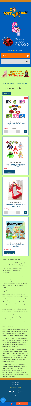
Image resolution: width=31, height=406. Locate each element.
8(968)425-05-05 (19, 41)
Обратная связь (14, 401)
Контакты (22, 401)
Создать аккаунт (18, 50)
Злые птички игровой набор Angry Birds (16, 245)
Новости (7, 401)
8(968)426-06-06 (19, 42)
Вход (10, 50)
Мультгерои (11, 83)
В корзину (22, 404)
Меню (15, 56)
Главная (4, 83)
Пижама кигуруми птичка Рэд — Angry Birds (15, 205)
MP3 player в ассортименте (15, 124)
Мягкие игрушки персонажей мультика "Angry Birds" (15, 165)
